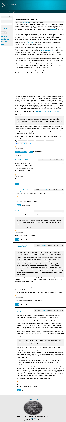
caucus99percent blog (21, 151)
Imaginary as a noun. (20, 249)
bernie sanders (31, 141)
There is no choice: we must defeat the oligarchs (47, 111)
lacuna (29, 49)
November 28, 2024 (41, 227)
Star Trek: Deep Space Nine (47, 50)
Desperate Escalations (55, 41)
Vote (16, 145)
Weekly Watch (53, 29)
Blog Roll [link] (3, 44)
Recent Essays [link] (4, 41)
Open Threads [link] (4, 36)
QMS (47, 160)
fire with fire (45, 245)
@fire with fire (20, 314)
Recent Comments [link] (5, 39)
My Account (29, 12)
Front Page (4, 12)
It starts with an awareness (22, 159)
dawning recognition (22, 141)
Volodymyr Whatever (40, 141)
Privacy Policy (33, 418)
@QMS (18, 193)
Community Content (13, 12)
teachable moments (49, 141)
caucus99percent (12, 4)
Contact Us (22, 12)
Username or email (5, 16)
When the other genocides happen (23, 210)
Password (3, 21)
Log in (36, 12)
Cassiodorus (26, 22)
